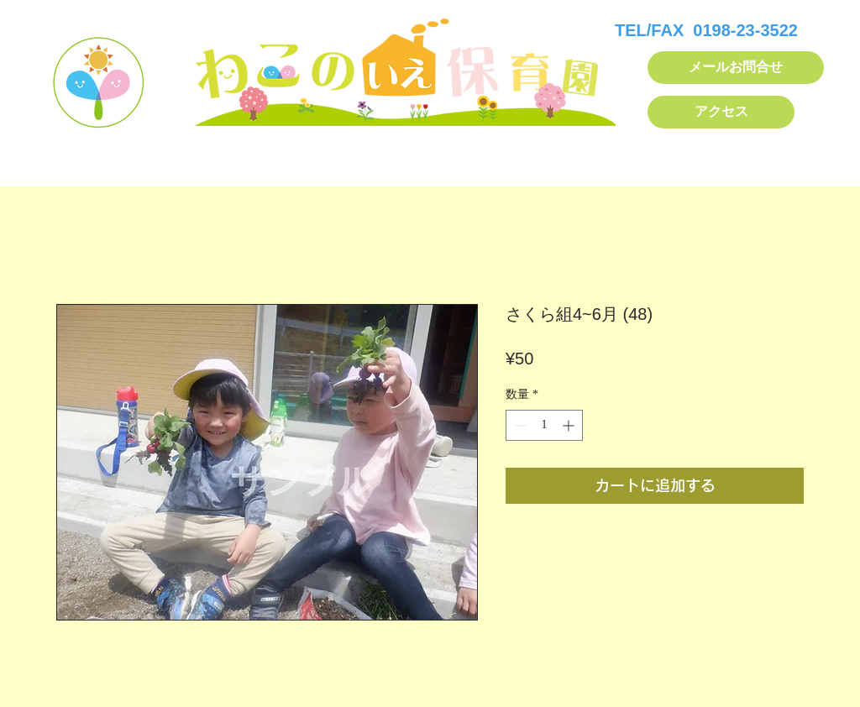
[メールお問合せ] (736, 67)
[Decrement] (518, 425)
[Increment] (569, 425)
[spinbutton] (544, 425)
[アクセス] (721, 112)
